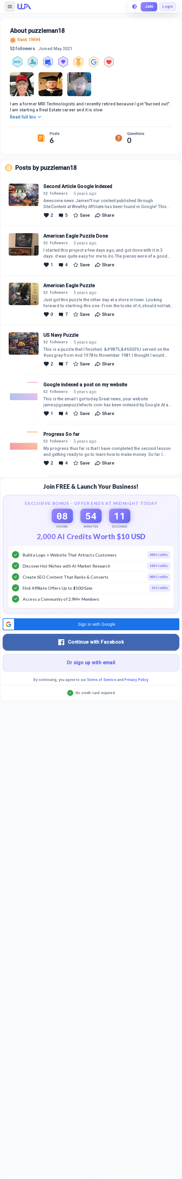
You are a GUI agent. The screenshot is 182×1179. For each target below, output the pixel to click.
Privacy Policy (136, 680)
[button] (91, 624)
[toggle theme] (134, 6)
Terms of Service (101, 680)
